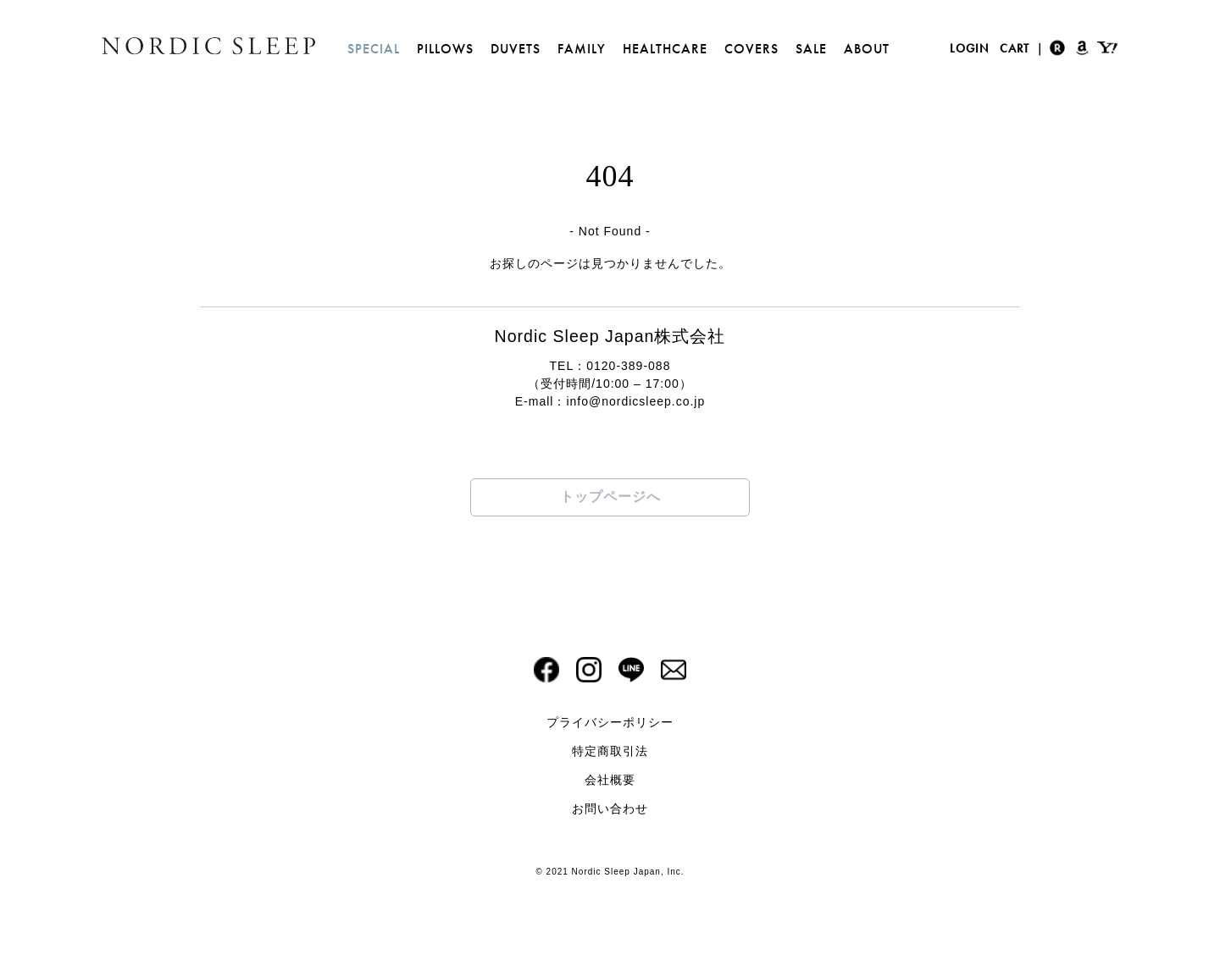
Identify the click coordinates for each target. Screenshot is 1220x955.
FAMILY (581, 49)
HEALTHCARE (665, 49)
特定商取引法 (610, 751)
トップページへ (610, 496)
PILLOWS (445, 49)
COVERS (751, 49)
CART (1014, 48)
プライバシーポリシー (610, 722)
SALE (811, 49)
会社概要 (610, 780)
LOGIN (969, 48)
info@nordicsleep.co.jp (635, 401)
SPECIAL (373, 49)
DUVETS (516, 49)
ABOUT (867, 49)
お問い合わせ (610, 808)
